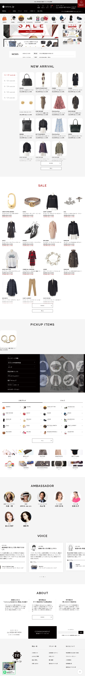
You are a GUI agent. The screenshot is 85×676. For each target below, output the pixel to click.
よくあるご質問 (35, 656)
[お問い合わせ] (81, 4)
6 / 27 (10, 75)
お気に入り (51, 656)
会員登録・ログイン (53, 653)
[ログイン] (47, 6)
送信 (81, 632)
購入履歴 (51, 660)
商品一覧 (34, 646)
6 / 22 (9, 92)
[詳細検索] (38, 6)
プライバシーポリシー (71, 656)
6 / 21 (9, 98)
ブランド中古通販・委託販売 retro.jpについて (71, 11)
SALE (9, 11)
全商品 (14, 11)
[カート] (51, 6)
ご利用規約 (68, 660)
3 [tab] (43, 576)
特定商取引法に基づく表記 (72, 653)
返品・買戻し (40, 11)
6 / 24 (9, 86)
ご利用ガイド (32, 11)
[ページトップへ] (79, 671)
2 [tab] (41, 576)
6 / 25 (9, 81)
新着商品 (4, 11)
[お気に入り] (43, 6)
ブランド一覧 (52, 646)
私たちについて (70, 646)
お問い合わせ (35, 663)
